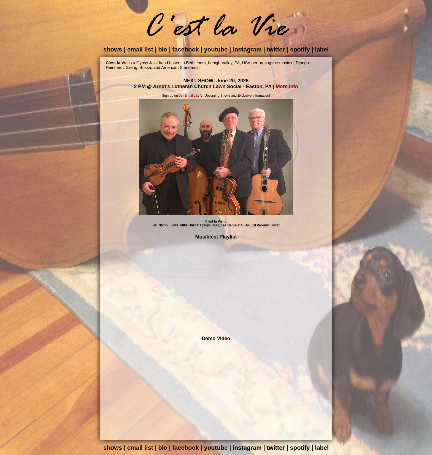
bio (162, 49)
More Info (287, 86)
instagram (247, 49)
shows (112, 49)
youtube (216, 49)
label (322, 49)
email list (140, 49)
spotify (300, 49)
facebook (185, 49)
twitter (276, 49)
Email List (192, 96)
